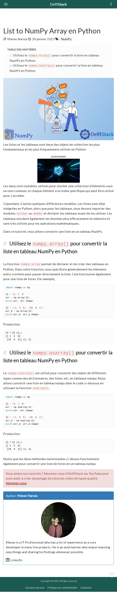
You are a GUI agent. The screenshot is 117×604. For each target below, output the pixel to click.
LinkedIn (14, 572)
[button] (58, 176)
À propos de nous (34, 599)
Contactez (86, 599)
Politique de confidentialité (62, 599)
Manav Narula (17, 39)
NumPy (66, 39)
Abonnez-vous (16, 495)
